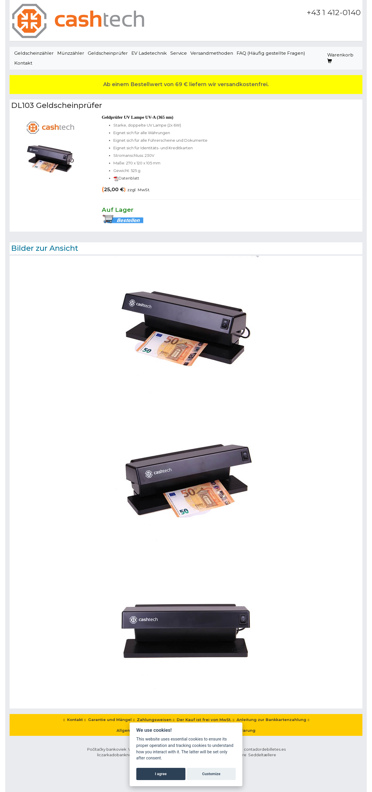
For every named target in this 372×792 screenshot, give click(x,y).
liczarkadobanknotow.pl (120, 754)
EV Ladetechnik (149, 53)
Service (178, 53)
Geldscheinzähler (34, 53)
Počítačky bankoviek (106, 749)
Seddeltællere (262, 754)
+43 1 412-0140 (334, 12)
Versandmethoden (211, 53)
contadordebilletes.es (265, 749)
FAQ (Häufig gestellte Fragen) (271, 53)
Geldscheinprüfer (108, 53)
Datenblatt (126, 178)
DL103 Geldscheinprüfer (56, 105)
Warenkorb (340, 57)
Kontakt (23, 63)
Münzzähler (70, 53)
